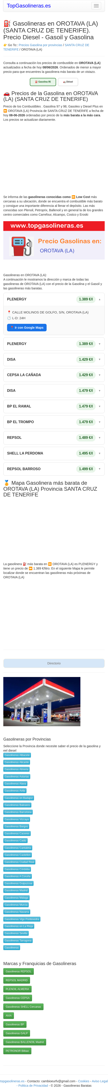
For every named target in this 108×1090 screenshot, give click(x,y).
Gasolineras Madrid (16, 890)
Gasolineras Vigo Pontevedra (22, 919)
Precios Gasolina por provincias (40, 45)
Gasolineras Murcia (16, 904)
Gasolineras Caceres (17, 833)
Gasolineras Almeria (16, 769)
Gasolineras (12, 947)
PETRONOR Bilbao (17, 1050)
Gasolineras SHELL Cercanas (23, 1006)
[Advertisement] (54, 155)
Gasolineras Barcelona (18, 812)
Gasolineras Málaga (16, 897)
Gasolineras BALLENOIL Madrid (25, 1042)
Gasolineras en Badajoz (19, 798)
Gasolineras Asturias (17, 776)
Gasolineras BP (15, 1024)
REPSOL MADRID (17, 980)
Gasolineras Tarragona (18, 940)
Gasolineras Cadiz (15, 840)
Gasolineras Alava (15, 783)
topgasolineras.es (12, 1081)
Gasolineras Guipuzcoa (18, 883)
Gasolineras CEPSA (18, 997)
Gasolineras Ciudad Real (19, 862)
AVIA (8, 1015)
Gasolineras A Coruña (17, 876)
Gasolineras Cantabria (18, 847)
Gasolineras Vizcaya (17, 819)
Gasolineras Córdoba (17, 869)
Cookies (84, 1081)
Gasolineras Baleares (17, 805)
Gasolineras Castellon (17, 854)
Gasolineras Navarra (17, 911)
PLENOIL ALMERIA (17, 989)
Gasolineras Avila (15, 790)
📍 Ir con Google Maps (27, 327)
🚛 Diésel (68, 82)
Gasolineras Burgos (16, 826)
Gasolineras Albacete (17, 755)
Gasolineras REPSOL (18, 971)
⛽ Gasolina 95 (43, 82)
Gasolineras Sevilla (16, 933)
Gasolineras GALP (17, 1033)
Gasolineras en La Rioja (19, 926)
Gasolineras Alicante (17, 762)
